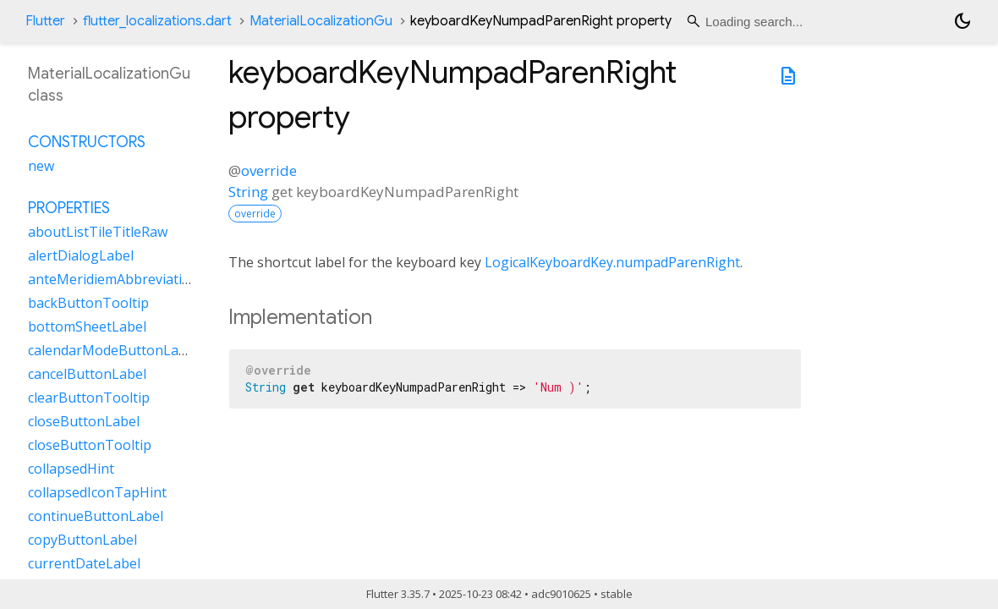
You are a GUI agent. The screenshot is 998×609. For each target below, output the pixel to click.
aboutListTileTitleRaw (97, 231)
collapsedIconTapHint (97, 492)
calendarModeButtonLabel (113, 350)
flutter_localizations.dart (157, 21)
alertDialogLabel (81, 255)
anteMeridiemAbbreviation (113, 279)
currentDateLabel (84, 563)
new (41, 165)
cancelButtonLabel (87, 374)
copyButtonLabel (82, 539)
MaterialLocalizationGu (321, 21)
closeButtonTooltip (89, 445)
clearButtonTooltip (89, 397)
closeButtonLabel (84, 421)
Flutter (45, 21)
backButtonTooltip (88, 303)
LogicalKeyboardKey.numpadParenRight (612, 262)
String (248, 191)
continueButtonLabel (95, 516)
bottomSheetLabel (87, 326)
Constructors (86, 142)
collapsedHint (71, 468)
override (269, 170)
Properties (69, 208)
